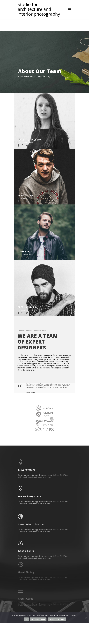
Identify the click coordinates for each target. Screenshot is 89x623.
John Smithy (26, 251)
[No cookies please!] (86, 617)
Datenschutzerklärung (57, 619)
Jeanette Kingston (30, 139)
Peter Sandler (27, 307)
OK (26, 619)
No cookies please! (38, 619)
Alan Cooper (26, 195)
